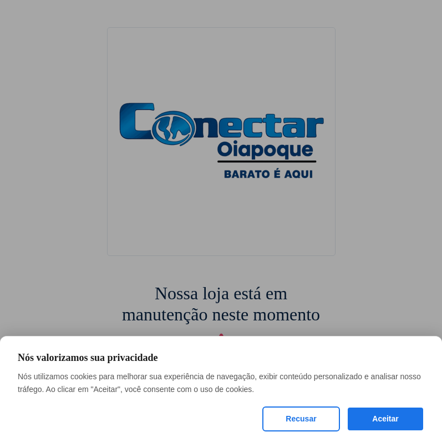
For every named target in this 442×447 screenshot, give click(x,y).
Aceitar (385, 418)
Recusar (301, 418)
